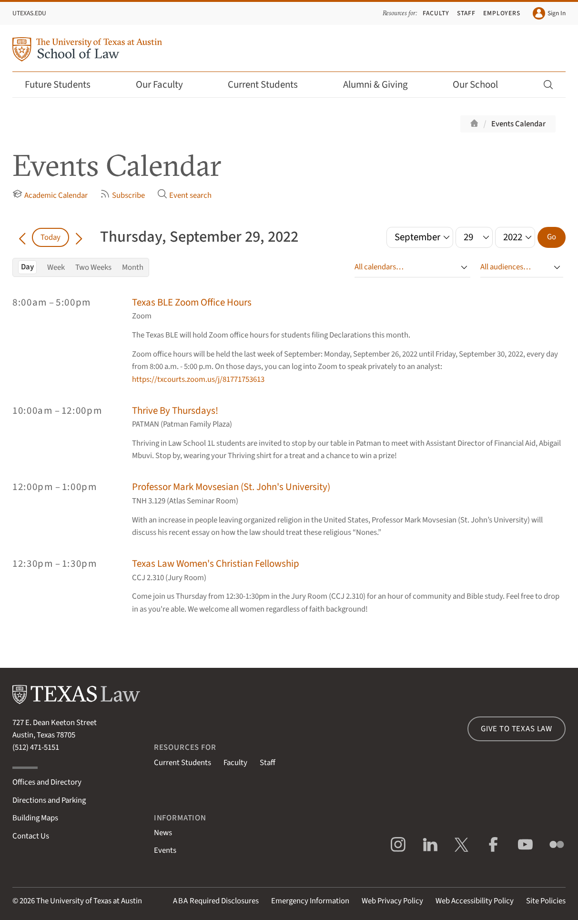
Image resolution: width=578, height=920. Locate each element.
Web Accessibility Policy (475, 901)
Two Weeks (93, 267)
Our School (482, 85)
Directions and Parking (49, 800)
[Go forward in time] (79, 237)
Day (27, 267)
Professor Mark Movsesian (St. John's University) (231, 487)
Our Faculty (166, 85)
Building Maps (35, 818)
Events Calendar (518, 124)
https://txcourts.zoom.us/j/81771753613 (198, 379)
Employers (502, 13)
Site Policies (546, 901)
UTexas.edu (29, 13)
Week (56, 267)
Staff (466, 13)
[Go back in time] (22, 237)
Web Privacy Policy (392, 901)
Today (51, 237)
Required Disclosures (216, 901)
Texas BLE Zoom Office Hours (192, 302)
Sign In (549, 13)
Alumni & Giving (382, 85)
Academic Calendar (50, 195)
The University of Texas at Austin (89, 901)
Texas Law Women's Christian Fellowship (215, 564)
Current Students (269, 85)
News (163, 832)
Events (165, 850)
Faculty (436, 13)
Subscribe (122, 195)
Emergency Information (310, 901)
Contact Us (30, 836)
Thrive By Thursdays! (175, 411)
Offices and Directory (46, 782)
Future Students (64, 85)
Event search (184, 195)
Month (132, 267)
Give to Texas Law (516, 729)
